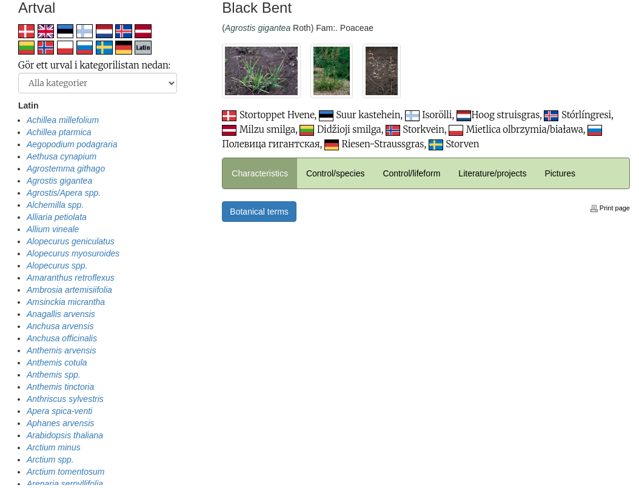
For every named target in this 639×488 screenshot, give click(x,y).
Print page (610, 208)
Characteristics (260, 173)
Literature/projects (492, 173)
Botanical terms (259, 211)
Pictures (559, 173)
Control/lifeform (411, 173)
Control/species (335, 173)
